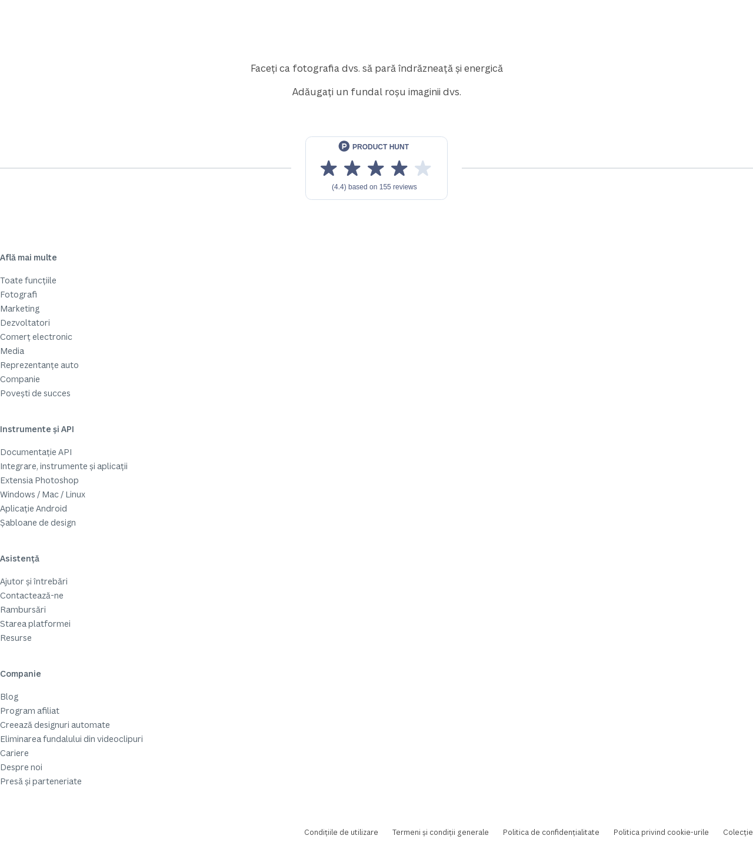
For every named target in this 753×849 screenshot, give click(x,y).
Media (12, 350)
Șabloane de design (38, 522)
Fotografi (18, 294)
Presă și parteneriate (41, 781)
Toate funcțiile (28, 280)
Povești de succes (35, 393)
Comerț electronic (36, 336)
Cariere (14, 752)
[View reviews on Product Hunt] (376, 168)
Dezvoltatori (25, 322)
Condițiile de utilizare (341, 832)
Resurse (16, 637)
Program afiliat (29, 710)
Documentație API (36, 451)
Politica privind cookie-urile (661, 832)
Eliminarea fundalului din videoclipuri (71, 738)
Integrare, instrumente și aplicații (64, 466)
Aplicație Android (33, 508)
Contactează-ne (32, 595)
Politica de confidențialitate (551, 832)
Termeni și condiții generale (440, 832)
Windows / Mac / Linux (42, 494)
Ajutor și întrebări (34, 581)
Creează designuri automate (55, 724)
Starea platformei (35, 623)
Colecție (738, 832)
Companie (20, 379)
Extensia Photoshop (39, 480)
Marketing (19, 308)
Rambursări (23, 609)
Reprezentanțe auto (39, 364)
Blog (9, 696)
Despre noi (21, 767)
